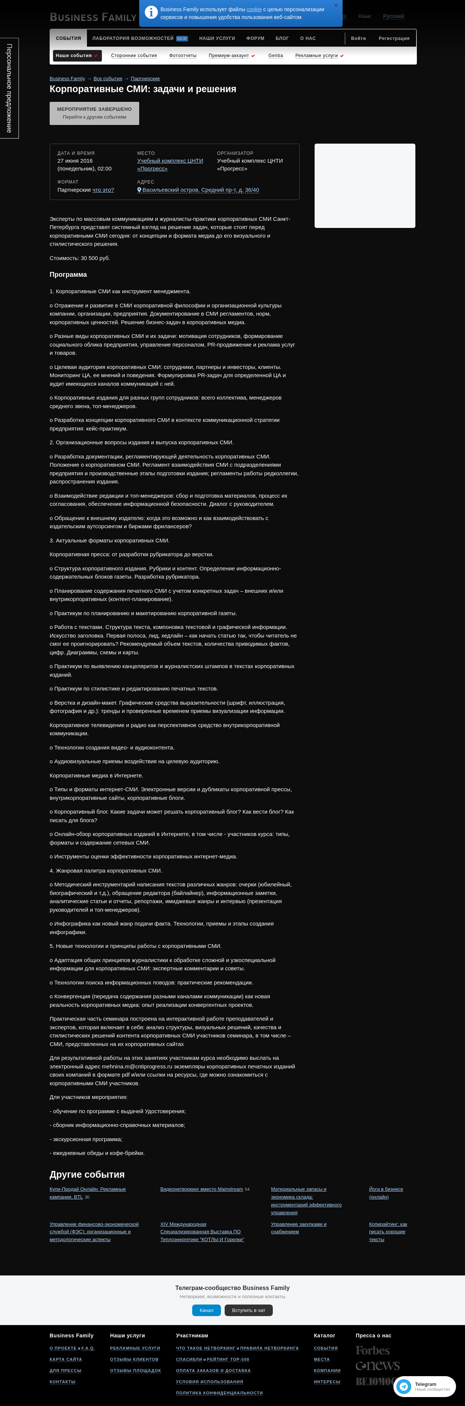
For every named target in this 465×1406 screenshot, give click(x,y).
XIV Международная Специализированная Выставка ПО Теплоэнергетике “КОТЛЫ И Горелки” (202, 1232)
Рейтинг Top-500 (228, 1359)
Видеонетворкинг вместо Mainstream (201, 1189)
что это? (103, 190)
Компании (327, 1370)
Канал (206, 1310)
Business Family (67, 78)
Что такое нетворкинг (206, 1348)
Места (322, 1359)
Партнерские (145, 78)
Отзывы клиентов (134, 1359)
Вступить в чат (248, 1310)
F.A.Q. (88, 1348)
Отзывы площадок (135, 1370)
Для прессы (66, 1370)
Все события (108, 78)
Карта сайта (66, 1359)
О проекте (63, 1348)
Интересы (327, 1382)
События (326, 1348)
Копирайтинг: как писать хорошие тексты (388, 1232)
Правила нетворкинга (269, 1348)
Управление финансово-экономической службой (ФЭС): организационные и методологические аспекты (94, 1232)
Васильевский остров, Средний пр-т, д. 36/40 (201, 190)
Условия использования (209, 1382)
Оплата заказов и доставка (213, 1370)
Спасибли (189, 1359)
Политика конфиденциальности (219, 1393)
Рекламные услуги (135, 1348)
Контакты (63, 1382)
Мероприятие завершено (94, 113)
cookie (254, 9)
